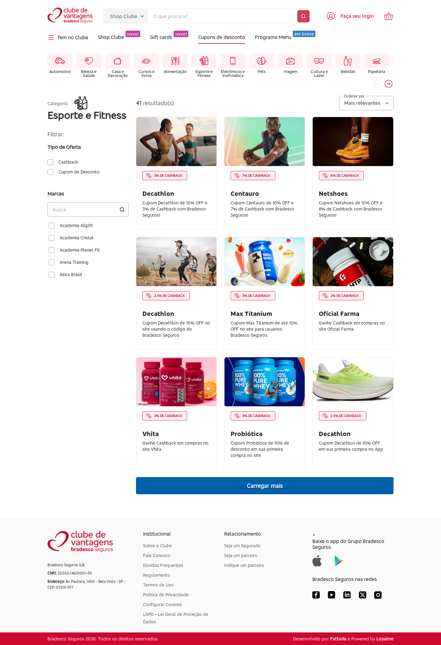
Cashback (68, 162)
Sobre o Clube (157, 545)
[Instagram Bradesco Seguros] (378, 596)
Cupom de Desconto (79, 171)
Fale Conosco (157, 555)
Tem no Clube (67, 37)
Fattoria (338, 638)
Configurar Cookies (162, 604)
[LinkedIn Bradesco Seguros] (347, 596)
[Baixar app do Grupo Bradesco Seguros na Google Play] (339, 560)
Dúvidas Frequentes (163, 565)
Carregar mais (265, 485)
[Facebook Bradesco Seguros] (316, 596)
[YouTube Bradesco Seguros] (331, 596)
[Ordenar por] (366, 103)
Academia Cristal (76, 237)
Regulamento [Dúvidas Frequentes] (156, 575)
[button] (389, 84)
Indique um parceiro (244, 565)
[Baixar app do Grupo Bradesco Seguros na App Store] (317, 560)
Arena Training (74, 262)
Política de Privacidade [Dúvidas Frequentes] (166, 594)
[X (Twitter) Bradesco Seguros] (362, 596)
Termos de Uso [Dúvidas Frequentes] (158, 584)
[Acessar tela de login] (350, 16)
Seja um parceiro (241, 555)
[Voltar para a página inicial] (70, 16)
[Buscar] (303, 16)
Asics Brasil (71, 274)
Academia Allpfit (76, 225)
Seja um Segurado (242, 545)
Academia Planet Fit (80, 250)
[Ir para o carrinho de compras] (389, 16)
